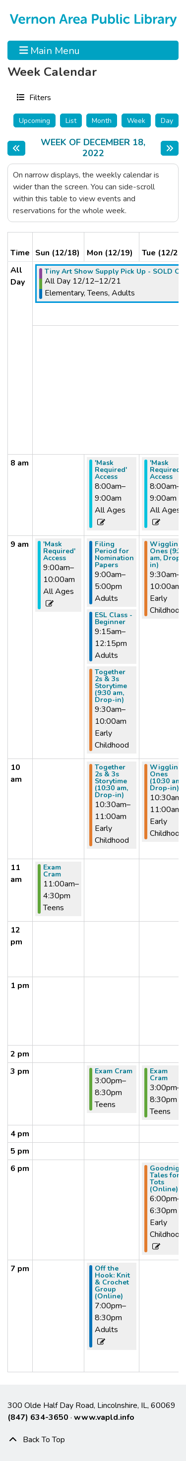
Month (102, 120)
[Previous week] (16, 148)
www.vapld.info (104, 1417)
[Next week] (170, 148)
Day (167, 120)
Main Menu (49, 50)
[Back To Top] (93, 1439)
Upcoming (34, 120)
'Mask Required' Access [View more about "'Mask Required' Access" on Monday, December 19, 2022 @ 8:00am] (111, 470)
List (70, 120)
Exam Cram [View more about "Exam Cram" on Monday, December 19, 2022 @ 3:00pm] (113, 1071)
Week (136, 120)
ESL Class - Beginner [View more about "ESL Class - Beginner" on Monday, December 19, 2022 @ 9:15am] (113, 619)
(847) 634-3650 (37, 1417)
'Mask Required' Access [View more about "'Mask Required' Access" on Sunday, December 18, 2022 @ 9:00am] (59, 551)
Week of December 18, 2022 (98, 148)
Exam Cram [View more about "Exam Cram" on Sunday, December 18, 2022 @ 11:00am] (52, 871)
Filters (39, 97)
